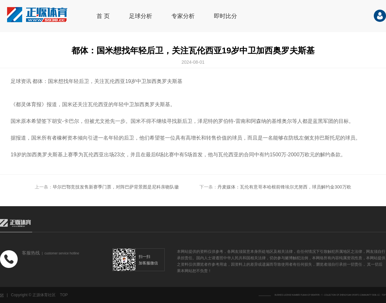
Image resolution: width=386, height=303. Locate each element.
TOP (64, 295)
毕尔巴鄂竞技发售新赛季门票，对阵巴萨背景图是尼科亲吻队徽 (116, 186)
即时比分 (225, 16)
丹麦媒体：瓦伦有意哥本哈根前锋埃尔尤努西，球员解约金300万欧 (284, 186)
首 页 (103, 16)
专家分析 (183, 16)
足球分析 (140, 16)
